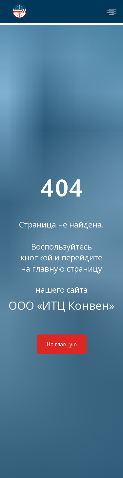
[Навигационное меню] (110, 13)
